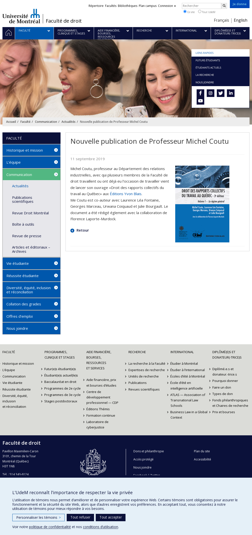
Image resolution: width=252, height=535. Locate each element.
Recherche (137, 352)
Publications (137, 382)
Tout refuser (80, 517)
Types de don (222, 394)
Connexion (167, 6)
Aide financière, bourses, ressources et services (98, 360)
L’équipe (13, 162)
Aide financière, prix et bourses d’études (101, 382)
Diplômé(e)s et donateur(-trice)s (227, 355)
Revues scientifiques (144, 389)
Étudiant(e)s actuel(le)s (61, 375)
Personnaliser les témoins (38, 517)
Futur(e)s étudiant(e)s (60, 369)
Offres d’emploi (19, 316)
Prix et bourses (223, 412)
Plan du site (202, 451)
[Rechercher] (224, 6)
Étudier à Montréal (184, 363)
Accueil (11, 122)
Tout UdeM (206, 12)
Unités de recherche (143, 376)
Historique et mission (24, 150)
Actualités (69, 122)
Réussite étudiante (22, 275)
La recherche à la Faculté (146, 363)
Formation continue (100, 415)
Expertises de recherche (146, 370)
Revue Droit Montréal (30, 212)
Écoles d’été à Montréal (188, 376)
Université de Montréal (21, 16)
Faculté (25, 122)
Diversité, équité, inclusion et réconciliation (28, 289)
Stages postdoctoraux (61, 401)
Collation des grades (23, 303)
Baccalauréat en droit (61, 381)
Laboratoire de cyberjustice (97, 424)
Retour (82, 230)
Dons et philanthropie (148, 451)
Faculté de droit (64, 20)
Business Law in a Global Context (189, 415)
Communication (46, 122)
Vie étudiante (17, 263)
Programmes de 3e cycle (63, 395)
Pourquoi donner (225, 380)
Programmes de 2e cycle (63, 388)
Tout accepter (110, 517)
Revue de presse (26, 235)
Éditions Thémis (98, 409)
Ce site (189, 12)
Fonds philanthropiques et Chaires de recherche (230, 403)
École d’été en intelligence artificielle (187, 385)
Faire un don (221, 387)
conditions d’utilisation (100, 526)
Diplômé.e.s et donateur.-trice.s (224, 372)
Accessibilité (202, 459)
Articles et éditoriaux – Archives (31, 249)
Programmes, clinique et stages (60, 355)
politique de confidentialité (50, 526)
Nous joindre (17, 328)
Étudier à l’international (188, 370)
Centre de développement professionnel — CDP (102, 397)
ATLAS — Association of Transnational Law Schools (188, 400)
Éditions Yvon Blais (126, 193)
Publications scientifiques (22, 199)
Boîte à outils (23, 224)
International (182, 352)
